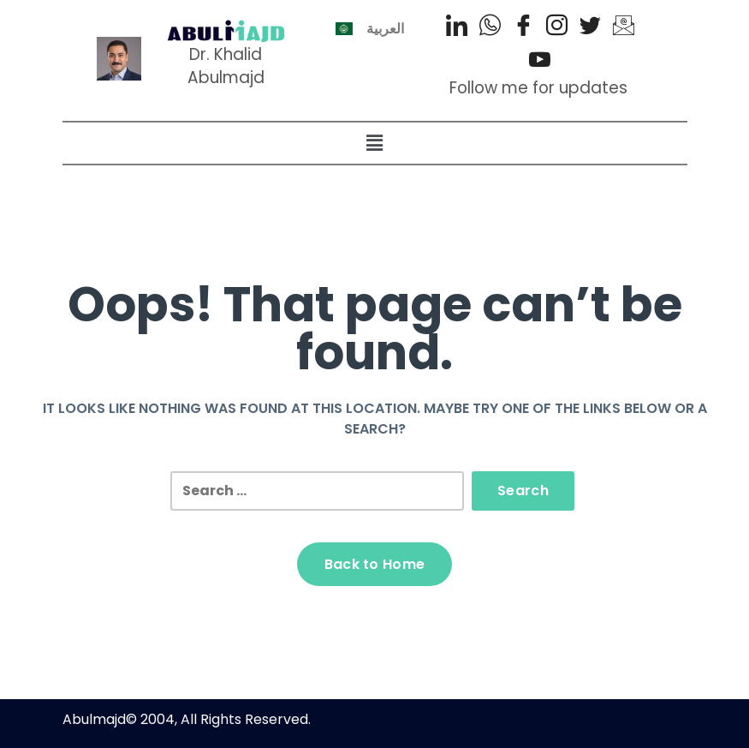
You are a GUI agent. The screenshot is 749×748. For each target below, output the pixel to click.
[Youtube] (539, 60)
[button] (374, 143)
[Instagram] (557, 26)
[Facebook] (523, 26)
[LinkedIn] (456, 26)
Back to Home (374, 564)
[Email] (623, 26)
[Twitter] (590, 26)
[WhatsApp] (490, 26)
